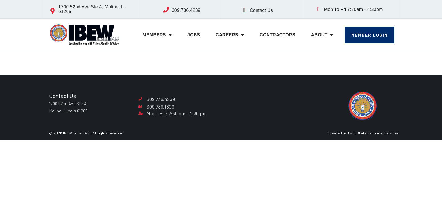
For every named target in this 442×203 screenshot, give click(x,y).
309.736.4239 (186, 10)
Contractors (277, 34)
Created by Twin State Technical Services (363, 133)
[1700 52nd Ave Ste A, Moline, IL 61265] (53, 11)
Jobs (193, 34)
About (322, 35)
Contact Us (261, 10)
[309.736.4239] (166, 10)
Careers (230, 35)
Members (157, 35)
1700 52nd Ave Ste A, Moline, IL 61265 (91, 9)
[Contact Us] (244, 10)
